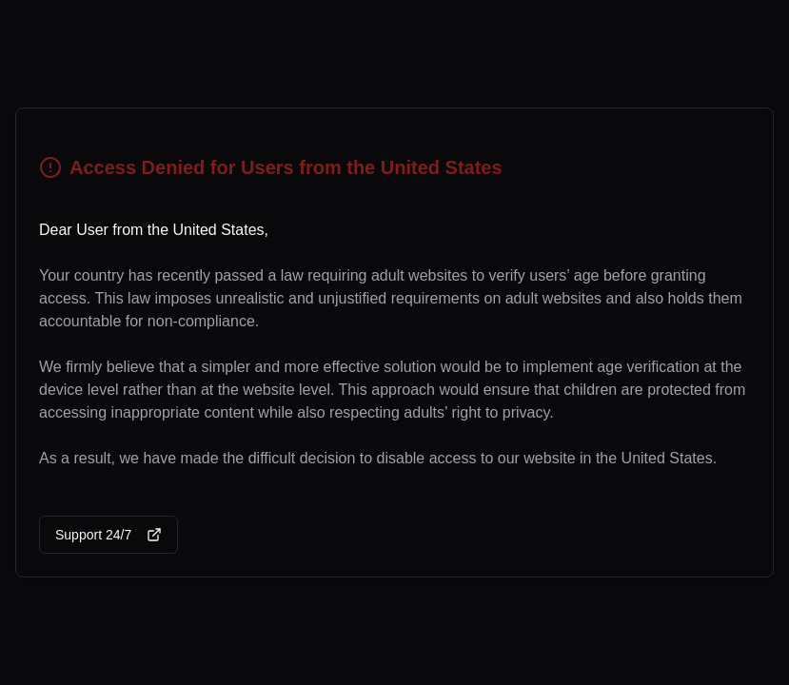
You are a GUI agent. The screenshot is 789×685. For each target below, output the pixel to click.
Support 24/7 (108, 534)
